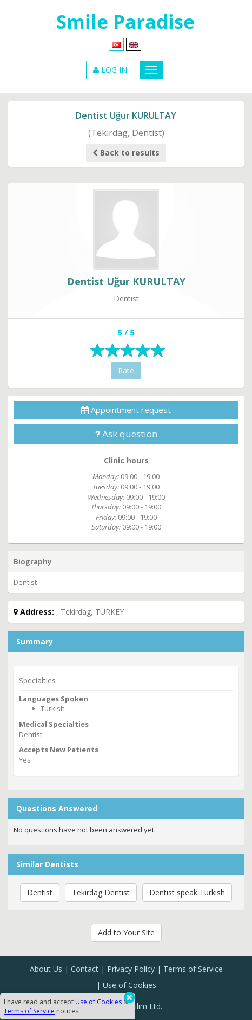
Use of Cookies (129, 985)
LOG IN (110, 69)
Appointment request (126, 409)
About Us (46, 969)
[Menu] (151, 70)
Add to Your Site (126, 932)
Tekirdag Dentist (101, 892)
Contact (84, 969)
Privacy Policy (131, 969)
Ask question (126, 434)
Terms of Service (193, 969)
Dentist (39, 892)
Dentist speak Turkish (187, 892)
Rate (126, 370)
